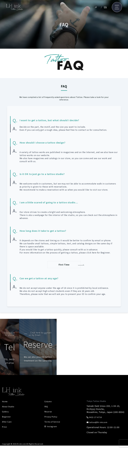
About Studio (9, 400)
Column (48, 395)
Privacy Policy (51, 410)
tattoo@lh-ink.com (98, 415)
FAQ (46, 400)
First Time (64, 265)
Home (5, 395)
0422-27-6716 (95, 410)
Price (4, 420)
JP (95, 7)
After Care (7, 415)
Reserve (48, 405)
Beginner (6, 410)
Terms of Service (53, 415)
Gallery (5, 405)
